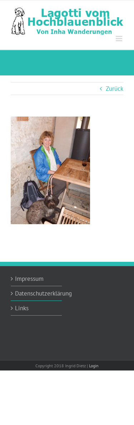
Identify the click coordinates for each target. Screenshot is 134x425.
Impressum (29, 278)
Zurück (114, 89)
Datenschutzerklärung (36, 293)
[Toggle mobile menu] (119, 38)
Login (94, 365)
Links (22, 308)
